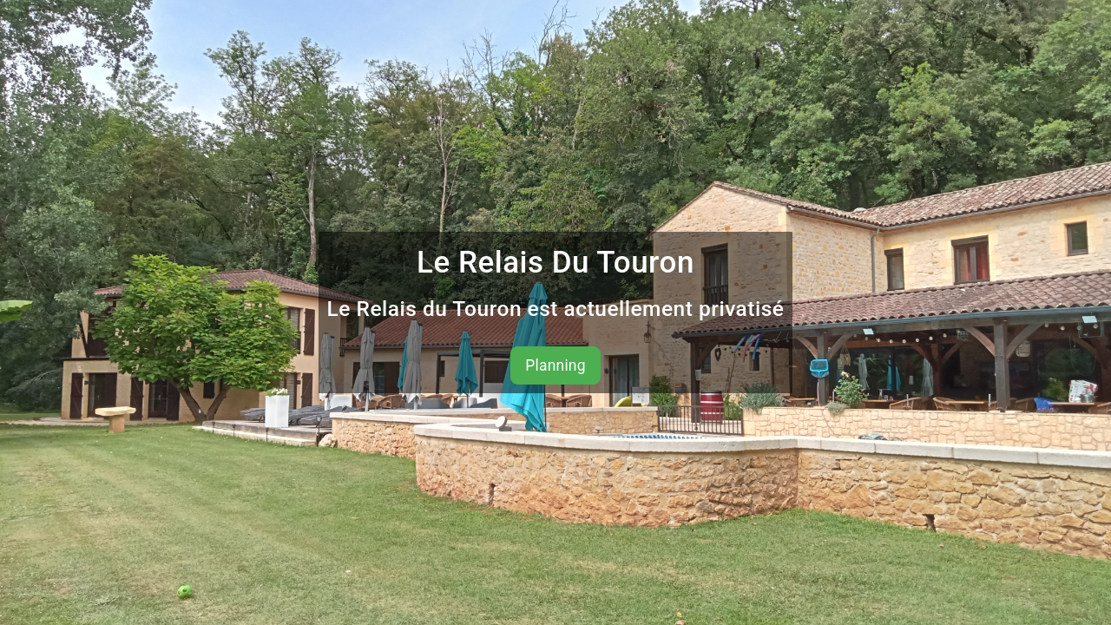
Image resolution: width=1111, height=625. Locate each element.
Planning (555, 365)
